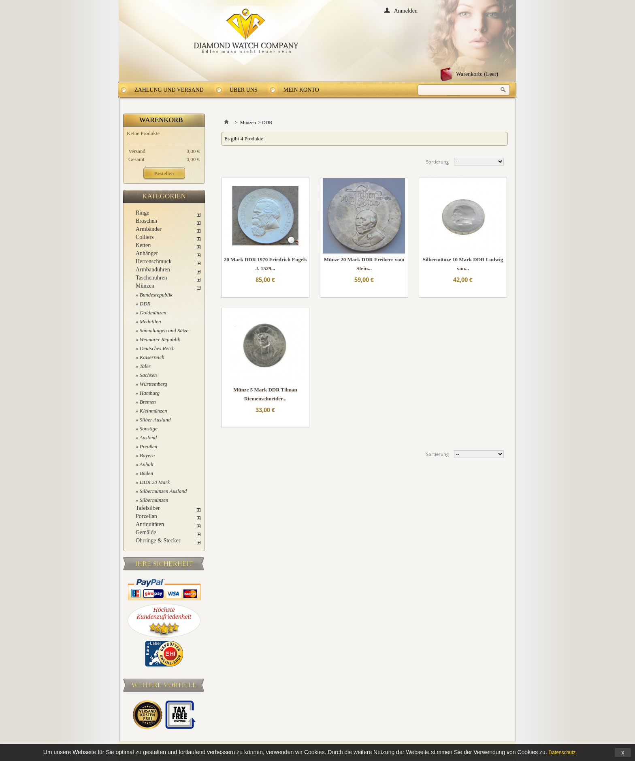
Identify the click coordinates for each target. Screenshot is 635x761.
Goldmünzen (153, 313)
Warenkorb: (477, 74)
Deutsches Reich (157, 348)
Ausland (148, 437)
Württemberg (153, 384)
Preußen (149, 446)
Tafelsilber (148, 508)
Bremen (148, 402)
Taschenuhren (151, 278)
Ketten (143, 245)
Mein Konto (301, 90)
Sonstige (149, 429)
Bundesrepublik (156, 295)
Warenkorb (161, 120)
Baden (146, 473)
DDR (145, 304)
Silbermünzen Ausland (163, 491)
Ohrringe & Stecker (158, 540)
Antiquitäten (150, 524)
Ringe (142, 213)
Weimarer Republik (160, 339)
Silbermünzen (154, 500)
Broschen (146, 221)
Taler (145, 366)
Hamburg (150, 393)
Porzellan (146, 516)
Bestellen (164, 173)
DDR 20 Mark (155, 482)
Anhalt (147, 464)
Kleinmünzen (153, 411)
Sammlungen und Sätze (164, 330)
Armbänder (149, 229)
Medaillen (150, 321)
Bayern (147, 455)
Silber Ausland (155, 420)
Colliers (144, 237)
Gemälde (146, 532)
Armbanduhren (153, 270)
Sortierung (437, 162)
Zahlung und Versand (169, 90)
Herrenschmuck (154, 261)
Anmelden (406, 10)
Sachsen (148, 375)
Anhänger (147, 253)
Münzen (145, 286)
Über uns (244, 90)
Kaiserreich (152, 357)
